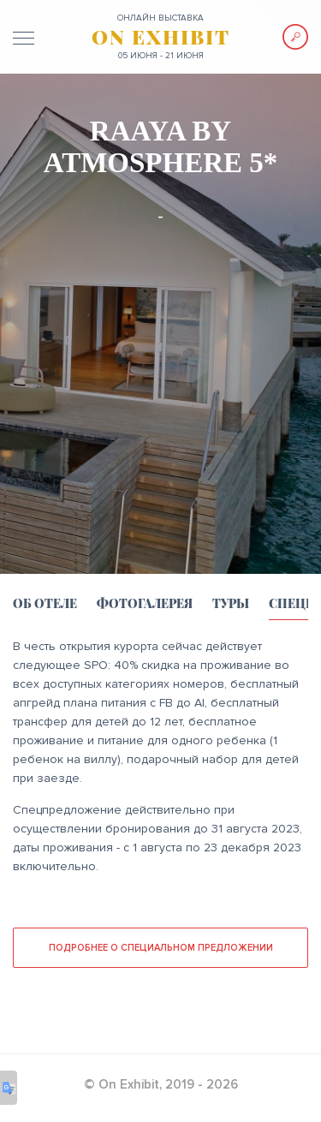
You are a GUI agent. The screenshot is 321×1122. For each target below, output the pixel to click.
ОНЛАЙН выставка (160, 18)
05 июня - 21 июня (161, 56)
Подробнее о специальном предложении (161, 947)
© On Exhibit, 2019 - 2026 (161, 1084)
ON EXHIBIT (161, 36)
